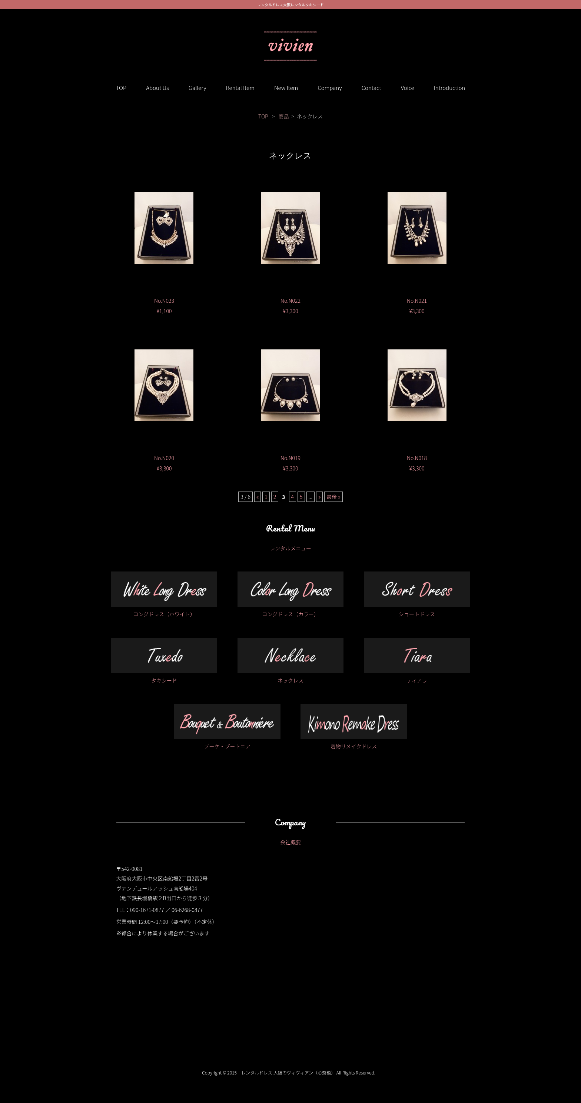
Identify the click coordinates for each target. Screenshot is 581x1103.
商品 (283, 116)
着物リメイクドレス (354, 727)
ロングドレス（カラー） (291, 594)
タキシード (164, 661)
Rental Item (240, 87)
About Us (157, 87)
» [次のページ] (319, 496)
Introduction (449, 87)
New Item (286, 87)
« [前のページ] (257, 496)
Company (330, 87)
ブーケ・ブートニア (227, 727)
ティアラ (417, 661)
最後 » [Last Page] (333, 496)
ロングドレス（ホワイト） (164, 594)
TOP (121, 87)
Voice (407, 87)
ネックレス (291, 661)
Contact (371, 87)
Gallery (197, 87)
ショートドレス (417, 594)
